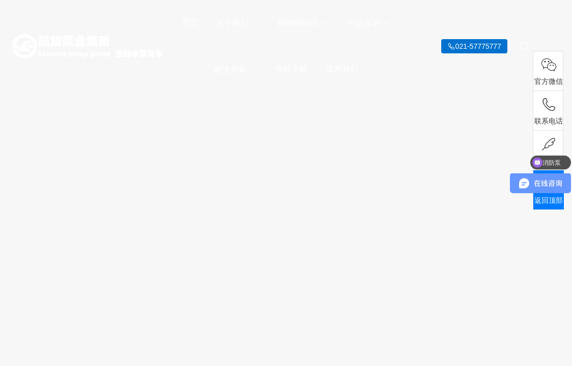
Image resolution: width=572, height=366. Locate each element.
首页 (190, 22)
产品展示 (368, 23)
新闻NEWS (303, 23)
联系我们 (342, 69)
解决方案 (235, 69)
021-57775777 (478, 46)
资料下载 (291, 69)
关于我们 (238, 23)
